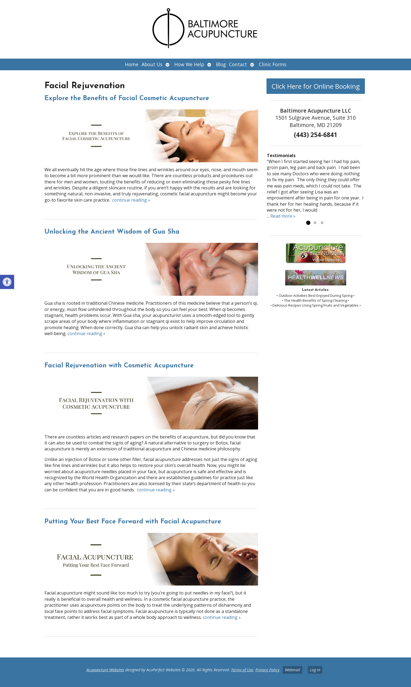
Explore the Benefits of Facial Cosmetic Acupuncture (126, 98)
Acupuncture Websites (105, 669)
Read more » (283, 216)
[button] (7, 282)
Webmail (292, 669)
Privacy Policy (267, 669)
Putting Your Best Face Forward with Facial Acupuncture (132, 522)
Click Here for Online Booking (316, 86)
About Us (152, 64)
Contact (238, 64)
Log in (315, 669)
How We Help (189, 64)
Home (131, 64)
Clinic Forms (272, 64)
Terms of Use (242, 669)
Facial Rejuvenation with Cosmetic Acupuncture (119, 365)
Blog (221, 64)
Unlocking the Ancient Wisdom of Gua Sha (111, 232)
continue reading (131, 200)
